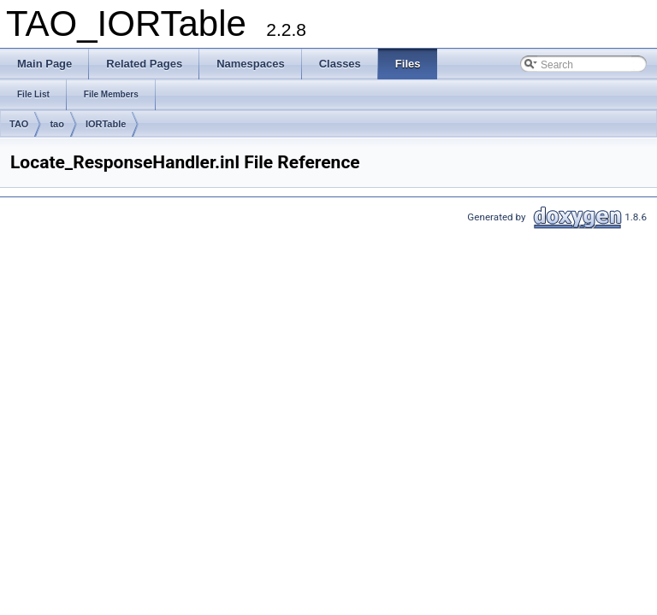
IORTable (106, 124)
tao (57, 124)
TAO (18, 124)
